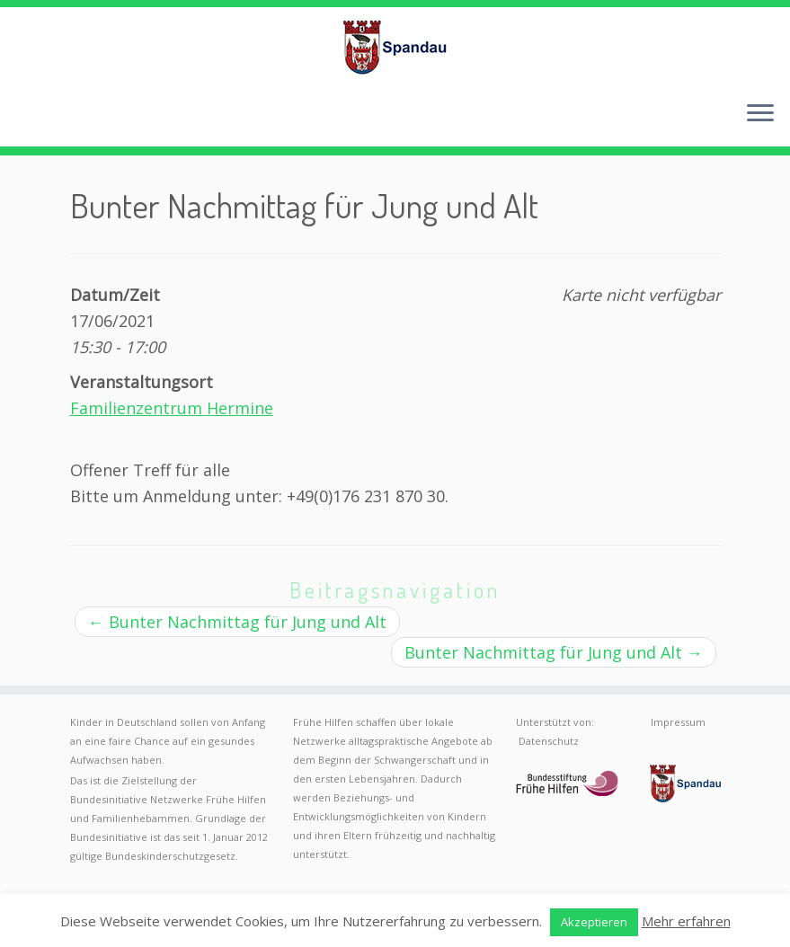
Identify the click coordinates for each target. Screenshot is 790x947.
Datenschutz (549, 741)
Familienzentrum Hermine (171, 408)
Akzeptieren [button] (594, 922)
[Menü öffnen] (760, 114)
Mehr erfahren (686, 921)
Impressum (678, 722)
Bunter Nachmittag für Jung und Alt (237, 622)
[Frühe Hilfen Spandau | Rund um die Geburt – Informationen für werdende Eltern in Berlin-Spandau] (395, 46)
